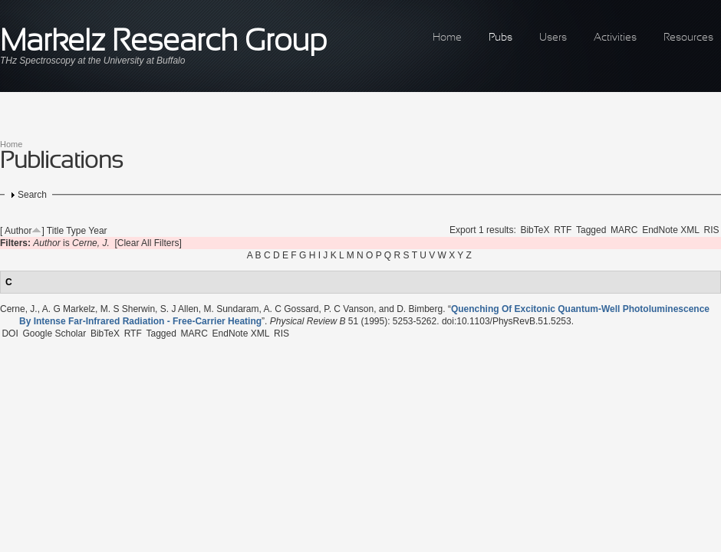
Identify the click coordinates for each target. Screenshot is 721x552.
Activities (615, 38)
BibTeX (534, 230)
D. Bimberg (420, 309)
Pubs (500, 38)
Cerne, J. (19, 309)
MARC (624, 230)
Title (55, 230)
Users (553, 38)
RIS (711, 230)
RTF (562, 230)
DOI (10, 333)
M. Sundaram (230, 309)
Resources (688, 38)
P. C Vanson (349, 309)
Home (447, 38)
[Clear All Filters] (147, 243)
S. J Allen (179, 309)
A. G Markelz (68, 309)
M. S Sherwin (127, 309)
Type (76, 230)
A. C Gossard (291, 309)
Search (32, 194)
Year (97, 230)
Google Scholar (54, 333)
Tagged (591, 230)
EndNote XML (671, 230)
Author (18, 230)
